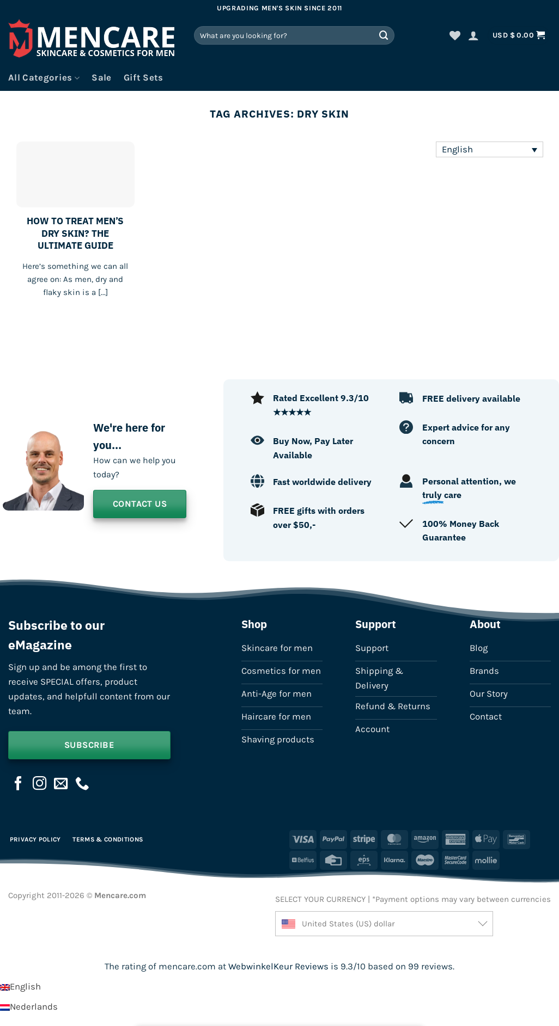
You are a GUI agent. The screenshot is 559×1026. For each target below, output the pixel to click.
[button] (473, 35)
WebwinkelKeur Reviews (278, 966)
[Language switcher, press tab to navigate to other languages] (489, 149)
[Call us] (82, 784)
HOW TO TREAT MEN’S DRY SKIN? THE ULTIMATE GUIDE (75, 233)
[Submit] (383, 35)
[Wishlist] (454, 35)
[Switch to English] (20, 986)
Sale (101, 77)
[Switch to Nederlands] (29, 1007)
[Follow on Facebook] (18, 784)
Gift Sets (143, 77)
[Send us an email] (61, 784)
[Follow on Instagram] (40, 784)
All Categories (44, 77)
